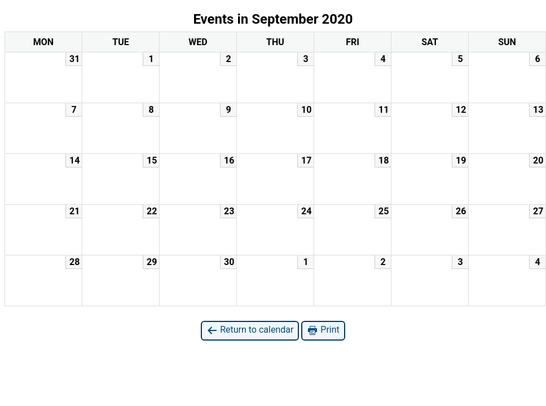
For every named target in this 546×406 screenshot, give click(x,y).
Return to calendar (249, 330)
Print (323, 330)
